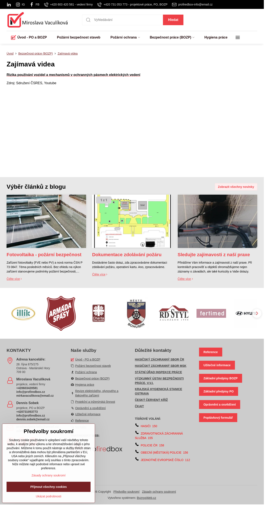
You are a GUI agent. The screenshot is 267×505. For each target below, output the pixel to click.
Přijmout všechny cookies (48, 496)
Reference (210, 352)
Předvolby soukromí (126, 491)
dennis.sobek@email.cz (33, 419)
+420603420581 (27, 388)
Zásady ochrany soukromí (159, 491)
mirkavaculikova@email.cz (35, 395)
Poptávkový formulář (218, 417)
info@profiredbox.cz (30, 392)
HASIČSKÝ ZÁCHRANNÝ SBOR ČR (159, 359)
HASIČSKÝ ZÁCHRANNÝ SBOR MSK (160, 365)
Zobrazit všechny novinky (236, 187)
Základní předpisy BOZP (220, 378)
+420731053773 (27, 411)
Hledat (173, 20)
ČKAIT (139, 406)
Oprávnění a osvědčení (219, 404)
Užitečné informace (216, 365)
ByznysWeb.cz (146, 497)
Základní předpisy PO (218, 391)
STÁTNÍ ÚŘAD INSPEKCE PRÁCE (158, 372)
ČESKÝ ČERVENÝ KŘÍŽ (151, 400)
